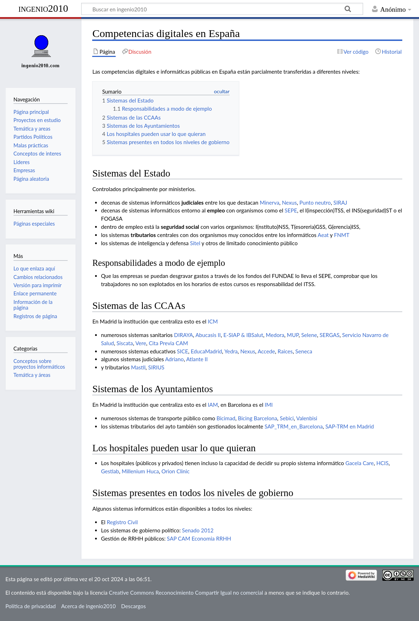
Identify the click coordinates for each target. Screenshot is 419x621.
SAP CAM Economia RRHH (199, 538)
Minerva (269, 202)
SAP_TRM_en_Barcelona (294, 426)
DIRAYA (183, 335)
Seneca (304, 351)
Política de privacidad (30, 606)
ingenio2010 (43, 8)
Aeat (323, 235)
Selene (309, 335)
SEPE (291, 210)
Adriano (174, 359)
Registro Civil (122, 522)
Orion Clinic (176, 471)
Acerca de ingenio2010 (88, 606)
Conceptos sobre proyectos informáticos (39, 364)
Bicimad (225, 418)
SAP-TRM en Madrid (349, 426)
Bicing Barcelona (257, 418)
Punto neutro (315, 202)
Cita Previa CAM (168, 343)
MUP (293, 335)
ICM (213, 321)
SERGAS (330, 335)
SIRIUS (156, 367)
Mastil (138, 367)
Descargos (133, 606)
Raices (285, 351)
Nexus (289, 202)
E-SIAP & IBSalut (243, 335)
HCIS (382, 463)
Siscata (124, 343)
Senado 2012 (197, 530)
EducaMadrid (206, 351)
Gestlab (110, 471)
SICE (182, 351)
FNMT (341, 235)
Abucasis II (208, 335)
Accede (266, 351)
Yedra (230, 351)
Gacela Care (359, 463)
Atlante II (197, 359)
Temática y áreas (32, 375)
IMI (269, 404)
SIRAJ (340, 202)
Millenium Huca (140, 471)
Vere (140, 343)
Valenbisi (306, 418)
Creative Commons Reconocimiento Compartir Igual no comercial (186, 592)
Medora (275, 335)
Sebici (287, 418)
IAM (213, 404)
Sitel (195, 243)
